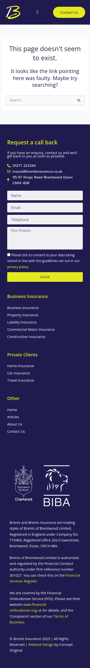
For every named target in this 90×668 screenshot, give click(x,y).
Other (13, 398)
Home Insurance (20, 365)
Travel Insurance (20, 380)
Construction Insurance (26, 336)
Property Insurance (22, 314)
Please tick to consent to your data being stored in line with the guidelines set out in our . (43, 261)
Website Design (41, 644)
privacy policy (17, 266)
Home (12, 409)
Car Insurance (18, 373)
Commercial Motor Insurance (31, 329)
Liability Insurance (22, 322)
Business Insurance (23, 307)
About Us (14, 424)
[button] (37, 12)
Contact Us (16, 431)
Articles (13, 416)
